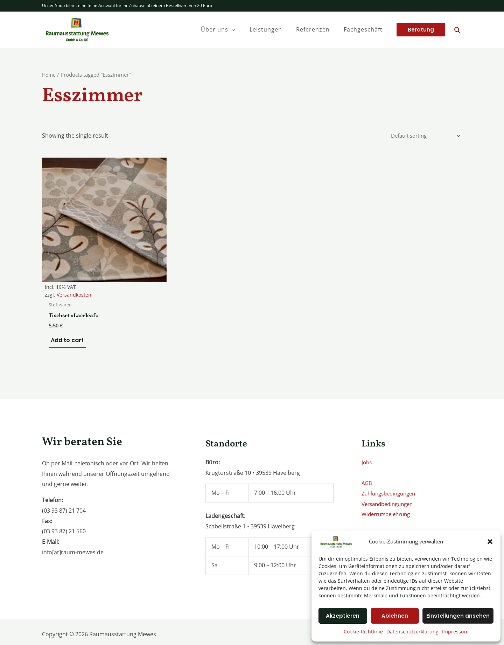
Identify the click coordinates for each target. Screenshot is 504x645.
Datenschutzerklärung (412, 631)
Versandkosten (74, 271)
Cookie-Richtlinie (363, 631)
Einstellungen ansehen (458, 615)
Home (49, 74)
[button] (489, 541)
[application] (241, 29)
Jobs (367, 439)
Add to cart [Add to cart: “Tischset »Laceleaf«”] (65, 317)
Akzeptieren (342, 615)
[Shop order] (421, 136)
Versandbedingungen (390, 481)
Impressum (455, 631)
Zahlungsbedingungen (391, 470)
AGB (367, 460)
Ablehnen (395, 615)
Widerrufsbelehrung (388, 491)
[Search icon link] (457, 30)
